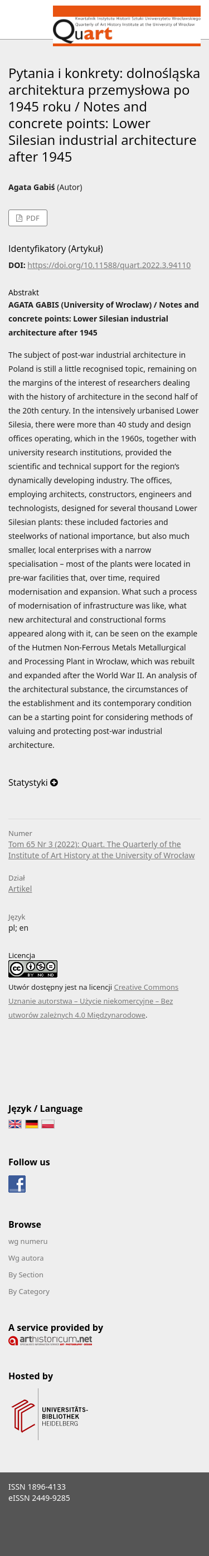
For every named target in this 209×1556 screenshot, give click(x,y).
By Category (29, 1291)
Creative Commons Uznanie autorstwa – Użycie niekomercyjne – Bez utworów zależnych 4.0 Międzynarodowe (93, 1001)
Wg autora (26, 1258)
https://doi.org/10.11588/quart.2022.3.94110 (109, 265)
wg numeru (28, 1241)
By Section (25, 1275)
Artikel (20, 888)
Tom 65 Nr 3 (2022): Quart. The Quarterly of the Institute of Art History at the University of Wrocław (101, 849)
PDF (31, 218)
